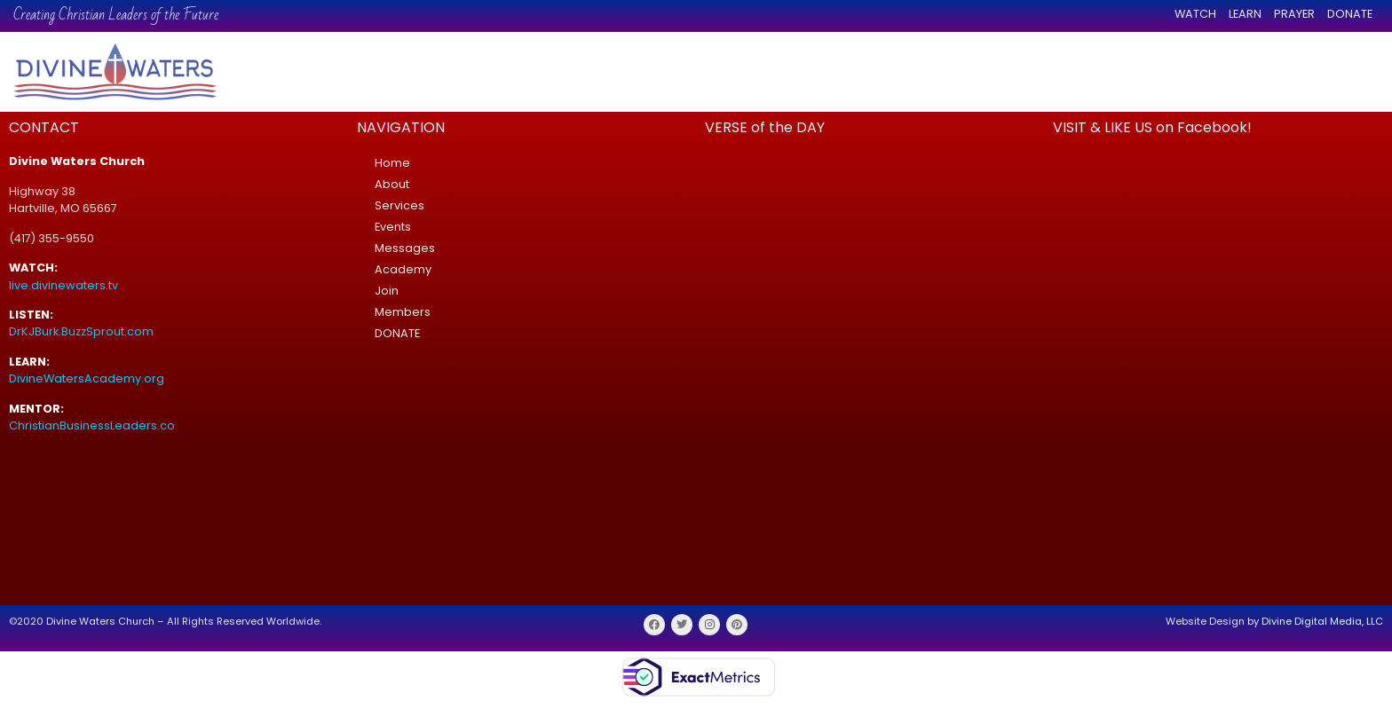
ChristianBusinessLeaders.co (93, 425)
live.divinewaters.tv (63, 285)
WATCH (1195, 13)
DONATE (1349, 13)
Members (403, 311)
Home (392, 162)
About (392, 184)
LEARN (1245, 13)
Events (393, 226)
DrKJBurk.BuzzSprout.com (81, 331)
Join (387, 290)
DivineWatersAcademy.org (86, 378)
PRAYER (1294, 13)
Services (399, 205)
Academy (403, 269)
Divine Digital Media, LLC (1322, 621)
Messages (405, 248)
